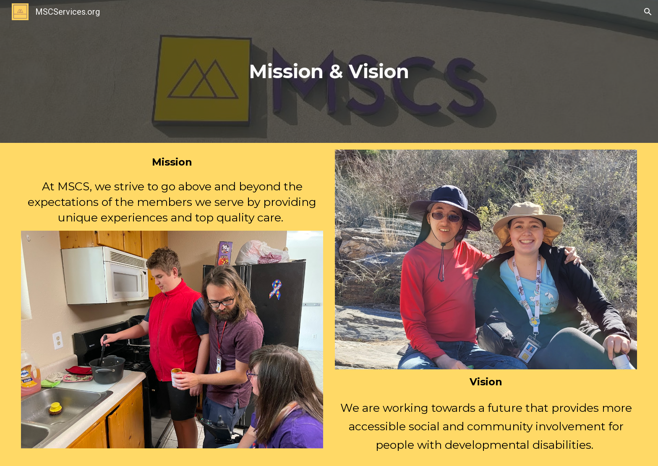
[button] (648, 12)
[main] (328, 71)
